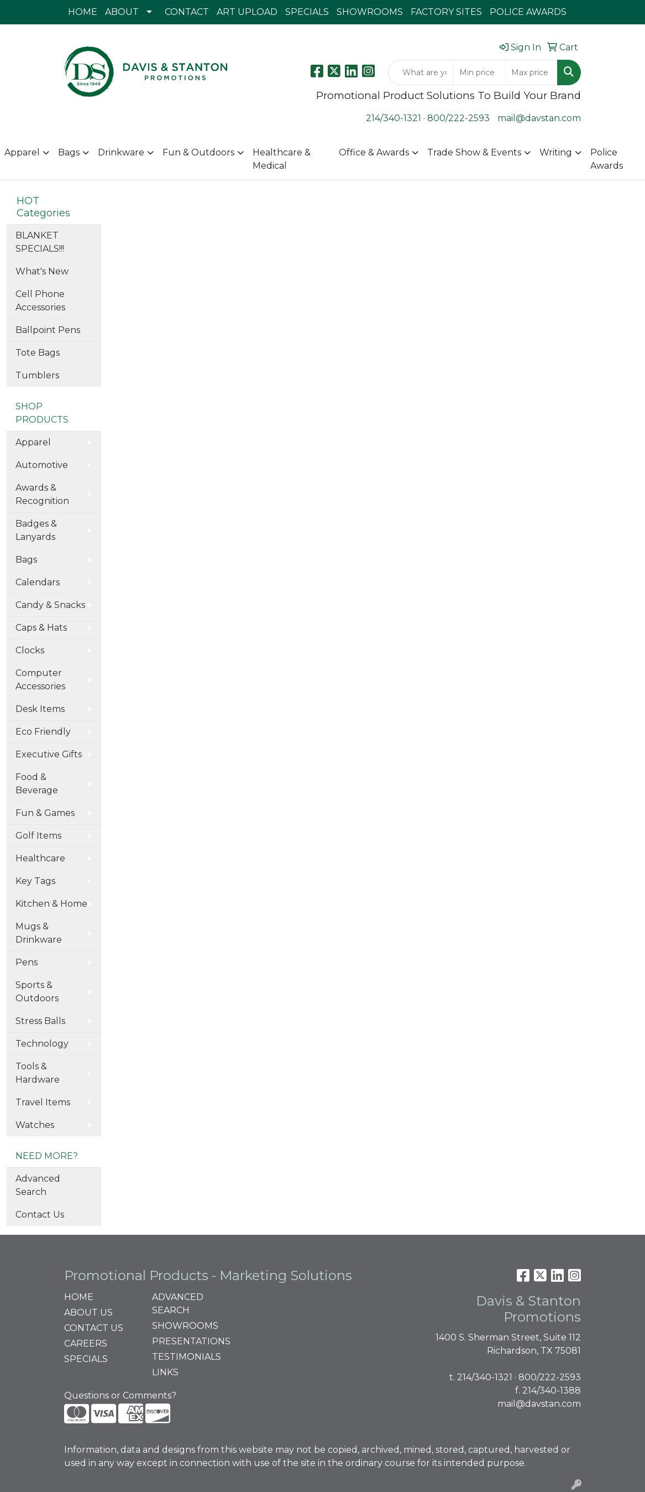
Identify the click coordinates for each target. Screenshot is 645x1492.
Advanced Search (37, 1185)
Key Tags (35, 881)
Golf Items (38, 835)
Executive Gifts (48, 754)
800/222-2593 (458, 118)
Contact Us (39, 1214)
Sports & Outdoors (37, 992)
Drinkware (121, 152)
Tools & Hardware (37, 1073)
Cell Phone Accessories (40, 301)
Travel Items (42, 1102)
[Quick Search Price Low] (479, 72)
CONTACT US (93, 1328)
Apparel (22, 152)
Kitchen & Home (51, 903)
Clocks (29, 650)
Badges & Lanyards (36, 530)
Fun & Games (45, 813)
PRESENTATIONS (189, 1341)
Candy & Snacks (50, 605)
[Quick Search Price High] (531, 72)
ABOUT (122, 12)
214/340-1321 (393, 118)
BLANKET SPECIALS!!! (39, 242)
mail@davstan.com (539, 118)
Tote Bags (37, 352)
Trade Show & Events (474, 152)
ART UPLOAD (247, 12)
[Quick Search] (421, 72)
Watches (34, 1125)
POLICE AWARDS (528, 12)
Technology (42, 1043)
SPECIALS (307, 12)
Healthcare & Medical (282, 159)
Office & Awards (374, 152)
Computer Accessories (40, 680)
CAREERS (85, 1343)
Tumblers (37, 375)
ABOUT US (88, 1312)
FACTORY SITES (446, 12)
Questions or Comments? (120, 1395)
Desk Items (40, 709)
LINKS (165, 1372)
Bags (69, 152)
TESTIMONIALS (186, 1356)
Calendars (37, 582)
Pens (26, 962)
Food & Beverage (36, 784)
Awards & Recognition (42, 494)
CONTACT (187, 12)
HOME (82, 12)
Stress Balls (40, 1021)
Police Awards (606, 159)
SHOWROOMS (370, 12)
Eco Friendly (43, 731)
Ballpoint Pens (47, 330)
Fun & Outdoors (198, 152)
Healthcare (40, 858)
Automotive (41, 465)
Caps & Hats (41, 627)
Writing (555, 152)
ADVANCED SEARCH (177, 1304)
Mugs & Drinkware (38, 933)
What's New (42, 271)
